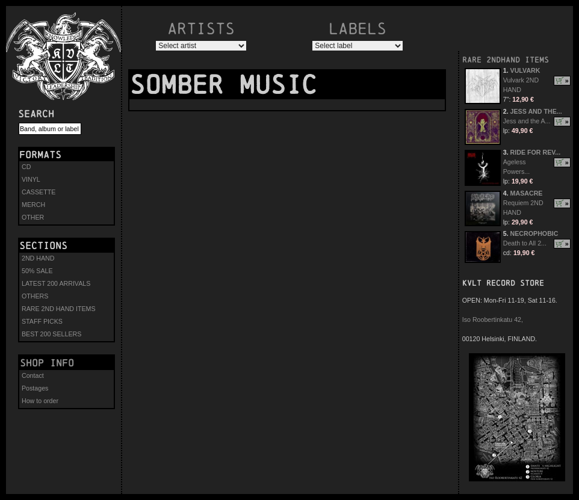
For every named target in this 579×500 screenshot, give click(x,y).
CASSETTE (38, 192)
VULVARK (525, 70)
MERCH (33, 204)
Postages (35, 388)
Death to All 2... (524, 243)
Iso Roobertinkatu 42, (492, 319)
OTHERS (35, 296)
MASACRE (526, 193)
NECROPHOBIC (534, 233)
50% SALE (37, 270)
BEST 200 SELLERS (51, 334)
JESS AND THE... (536, 111)
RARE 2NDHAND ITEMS (505, 59)
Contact (33, 375)
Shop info (47, 362)
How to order (40, 400)
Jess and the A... (527, 121)
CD (26, 166)
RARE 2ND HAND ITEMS (59, 308)
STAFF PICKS (42, 321)
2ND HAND (38, 258)
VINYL (31, 179)
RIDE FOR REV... (535, 152)
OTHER (33, 217)
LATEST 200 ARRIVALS (56, 283)
